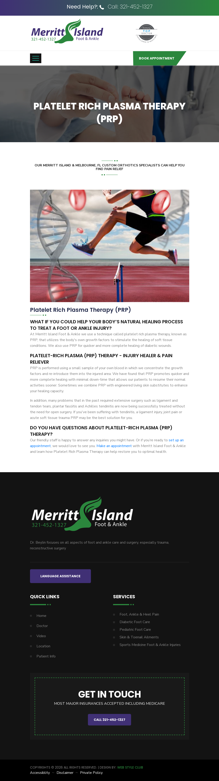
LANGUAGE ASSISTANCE (60, 576)
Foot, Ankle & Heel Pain (139, 614)
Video (41, 636)
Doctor (42, 625)
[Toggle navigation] (35, 58)
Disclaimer (65, 772)
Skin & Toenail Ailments (139, 637)
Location (43, 646)
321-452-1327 (136, 6)
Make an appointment (114, 445)
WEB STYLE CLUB (130, 767)
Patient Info (46, 656)
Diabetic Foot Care (135, 622)
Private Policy (91, 772)
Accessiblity (40, 772)
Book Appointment (156, 58)
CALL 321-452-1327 (109, 719)
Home (41, 615)
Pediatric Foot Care (135, 629)
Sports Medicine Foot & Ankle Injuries (150, 644)
